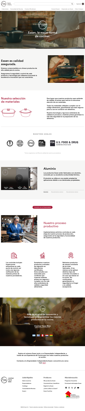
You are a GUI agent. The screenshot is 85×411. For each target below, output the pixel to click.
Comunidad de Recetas (16, 9)
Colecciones (5, 9)
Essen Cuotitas (48, 391)
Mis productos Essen (49, 380)
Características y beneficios (51, 383)
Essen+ (24, 391)
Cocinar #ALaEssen (30, 9)
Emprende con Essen (67, 9)
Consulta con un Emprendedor (42, 207)
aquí (44, 363)
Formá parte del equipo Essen (73, 383)
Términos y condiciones (59, 407)
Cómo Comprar (79, 9)
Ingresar (80, 4)
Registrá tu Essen (48, 386)
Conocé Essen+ (55, 9)
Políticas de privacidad (48, 407)
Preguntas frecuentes (71, 380)
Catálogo (25, 386)
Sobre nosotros (26, 380)
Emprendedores (26, 383)
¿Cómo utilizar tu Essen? (50, 388)
